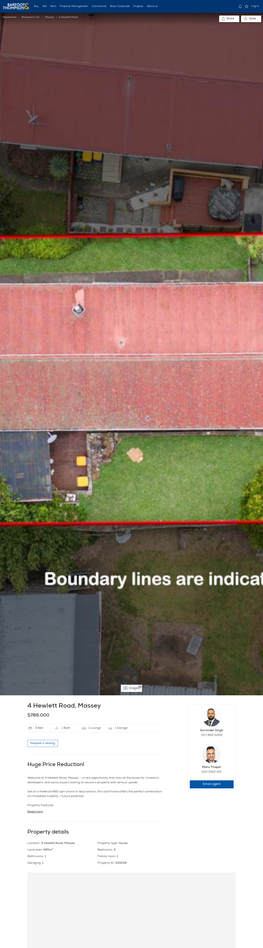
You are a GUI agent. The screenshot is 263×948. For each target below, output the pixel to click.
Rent (53, 6)
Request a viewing (42, 743)
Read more (35, 812)
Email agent (212, 784)
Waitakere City (30, 17)
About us (152, 6)
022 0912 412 (212, 772)
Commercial (99, 6)
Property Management (74, 6)
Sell (44, 6)
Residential (9, 17)
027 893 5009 (211, 735)
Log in (255, 6)
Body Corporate (120, 6)
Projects (138, 6)
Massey (49, 17)
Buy (36, 6)
